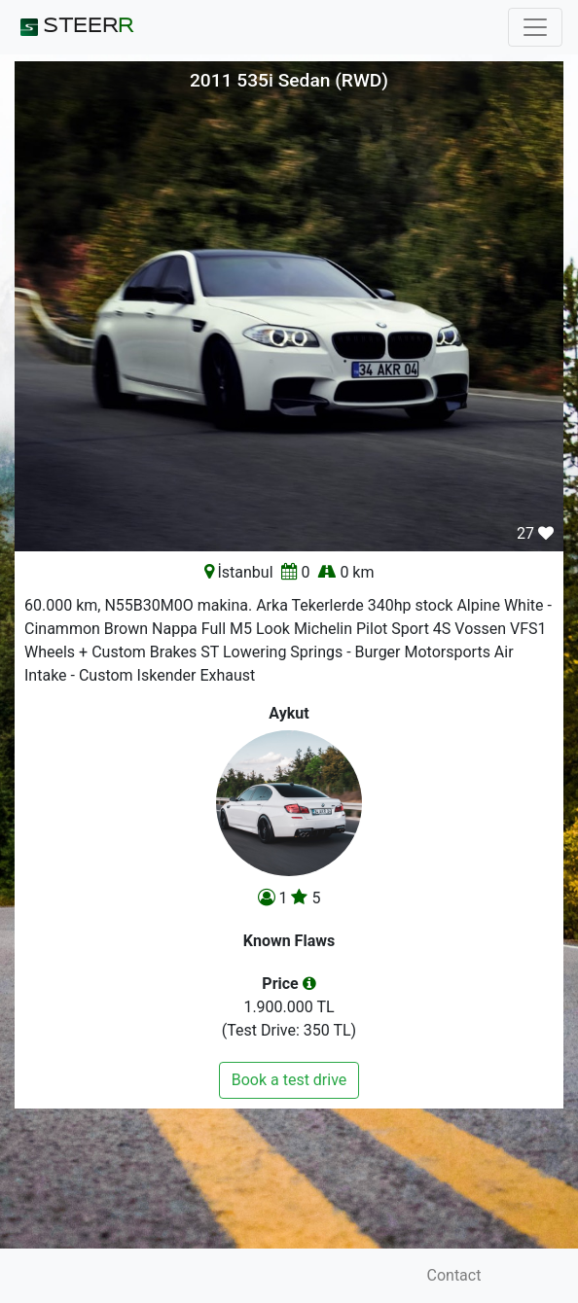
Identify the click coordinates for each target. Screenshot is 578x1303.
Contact (454, 1275)
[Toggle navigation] (535, 27)
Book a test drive (289, 1080)
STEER (74, 27)
